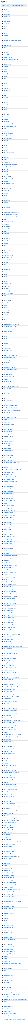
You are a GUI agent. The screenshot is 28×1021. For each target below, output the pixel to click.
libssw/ (5, 43)
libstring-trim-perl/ (7, 629)
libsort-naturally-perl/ (8, 887)
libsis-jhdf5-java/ (7, 195)
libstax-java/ (6, 288)
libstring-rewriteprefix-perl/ (9, 672)
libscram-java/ (6, 362)
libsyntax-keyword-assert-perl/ (10, 164)
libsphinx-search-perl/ (8, 851)
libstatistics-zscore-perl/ (9, 536)
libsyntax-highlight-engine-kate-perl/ (12, 40)
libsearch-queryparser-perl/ (10, 710)
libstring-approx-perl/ (8, 508)
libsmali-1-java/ (7, 966)
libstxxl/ (5, 305)
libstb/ (5, 319)
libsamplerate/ (7, 698)
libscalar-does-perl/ (8, 381)
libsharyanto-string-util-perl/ (10, 405)
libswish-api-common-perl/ (10, 810)
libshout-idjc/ (6, 190)
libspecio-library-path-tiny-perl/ (10, 59)
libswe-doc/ (6, 1008)
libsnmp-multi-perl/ (8, 894)
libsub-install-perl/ (7, 987)
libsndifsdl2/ (6, 279)
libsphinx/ (5, 655)
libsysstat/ (6, 95)
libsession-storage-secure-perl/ (11, 772)
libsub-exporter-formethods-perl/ (11, 677)
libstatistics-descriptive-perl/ (10, 653)
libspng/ (5, 85)
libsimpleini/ (6, 193)
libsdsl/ (5, 69)
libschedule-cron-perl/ (8, 441)
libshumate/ (6, 121)
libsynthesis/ (6, 269)
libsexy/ (5, 920)
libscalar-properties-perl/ (9, 787)
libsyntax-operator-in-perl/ (9, 465)
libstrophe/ (6, 112)
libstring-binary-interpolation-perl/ (11, 558)
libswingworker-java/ (8, 1006)
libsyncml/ (6, 956)
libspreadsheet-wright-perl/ (10, 593)
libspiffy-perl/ (6, 286)
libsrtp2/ (5, 107)
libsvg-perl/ (6, 782)
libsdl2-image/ (7, 167)
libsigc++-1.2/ (6, 989)
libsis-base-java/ (7, 90)
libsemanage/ (6, 21)
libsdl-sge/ (6, 233)
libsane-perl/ (6, 918)
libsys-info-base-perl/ (8, 353)
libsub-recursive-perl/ (8, 799)
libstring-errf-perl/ (7, 613)
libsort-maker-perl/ (8, 741)
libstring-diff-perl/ (7, 429)
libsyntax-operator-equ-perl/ (10, 217)
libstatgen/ (6, 114)
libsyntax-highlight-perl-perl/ (10, 407)
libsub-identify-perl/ (8, 980)
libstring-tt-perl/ (7, 825)
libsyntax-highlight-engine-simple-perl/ (12, 963)
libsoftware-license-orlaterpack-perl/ (12, 889)
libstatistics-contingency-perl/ (10, 686)
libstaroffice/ (6, 250)
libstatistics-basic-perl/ (9, 598)
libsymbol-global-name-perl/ (10, 644)
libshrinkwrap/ (7, 360)
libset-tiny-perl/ (7, 188)
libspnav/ (5, 102)
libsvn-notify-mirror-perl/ (9, 803)
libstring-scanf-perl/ (8, 624)
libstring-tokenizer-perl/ (9, 627)
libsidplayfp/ (6, 157)
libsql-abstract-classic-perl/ (10, 713)
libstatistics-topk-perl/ (8, 670)
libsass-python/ (7, 176)
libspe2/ (5, 1001)
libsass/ (5, 427)
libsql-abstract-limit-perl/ (9, 777)
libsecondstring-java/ (8, 875)
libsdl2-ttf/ (6, 171)
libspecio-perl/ (7, 364)
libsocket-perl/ (7, 200)
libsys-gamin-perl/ (7, 648)
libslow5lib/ (6, 23)
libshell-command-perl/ (9, 577)
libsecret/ (5, 119)
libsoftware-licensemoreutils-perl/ (11, 856)
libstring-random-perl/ (8, 748)
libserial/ (5, 116)
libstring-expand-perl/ (8, 615)
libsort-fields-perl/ (7, 419)
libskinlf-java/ (6, 870)
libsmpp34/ (6, 54)
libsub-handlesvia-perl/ (9, 255)
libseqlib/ (5, 100)
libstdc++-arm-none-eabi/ (9, 50)
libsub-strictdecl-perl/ (8, 472)
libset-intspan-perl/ (8, 775)
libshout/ (5, 307)
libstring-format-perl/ (8, 293)
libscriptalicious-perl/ (8, 567)
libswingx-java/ (7, 448)
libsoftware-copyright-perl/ (9, 417)
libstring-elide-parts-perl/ (9, 746)
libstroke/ (5, 322)
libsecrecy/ (6, 35)
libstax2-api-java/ (7, 291)
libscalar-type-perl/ (8, 178)
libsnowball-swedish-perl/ (9, 591)
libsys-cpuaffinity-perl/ (8, 491)
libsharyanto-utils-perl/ (9, 796)
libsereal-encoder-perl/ (9, 913)
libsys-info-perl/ (7, 858)
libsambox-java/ (7, 758)
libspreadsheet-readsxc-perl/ (10, 457)
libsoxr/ (5, 274)
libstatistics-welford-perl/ (9, 603)
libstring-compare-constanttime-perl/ (12, 410)
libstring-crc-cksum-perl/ (9, 345)
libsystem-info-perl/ (8, 133)
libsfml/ (5, 150)
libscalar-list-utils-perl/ (8, 329)
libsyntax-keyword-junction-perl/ (11, 462)
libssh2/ (5, 551)
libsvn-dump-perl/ (7, 751)
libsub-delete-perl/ (7, 350)
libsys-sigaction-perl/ (8, 424)
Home (3, 5)
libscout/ (5, 262)
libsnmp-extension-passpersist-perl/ (12, 842)
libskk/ (5, 26)
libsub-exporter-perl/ (8, 977)
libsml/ (5, 236)
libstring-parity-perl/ (8, 622)
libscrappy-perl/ (7, 839)
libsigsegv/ (6, 97)
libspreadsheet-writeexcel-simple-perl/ (12, 720)
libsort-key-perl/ (7, 503)
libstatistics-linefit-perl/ (9, 689)
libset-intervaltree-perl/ (9, 496)
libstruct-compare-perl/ (9, 706)
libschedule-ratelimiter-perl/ (10, 565)
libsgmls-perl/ (6, 574)
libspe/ (5, 295)
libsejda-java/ (6, 756)
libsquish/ (5, 314)
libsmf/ (5, 245)
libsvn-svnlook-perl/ (8, 830)
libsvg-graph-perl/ (7, 691)
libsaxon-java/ (6, 861)
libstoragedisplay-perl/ (8, 539)
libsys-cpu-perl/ (7, 489)
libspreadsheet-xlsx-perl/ (9, 546)
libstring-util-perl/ (7, 460)
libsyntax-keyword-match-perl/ (10, 214)
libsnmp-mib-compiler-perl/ (10, 789)
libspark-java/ (6, 1011)
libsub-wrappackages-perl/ (9, 765)
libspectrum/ (6, 226)
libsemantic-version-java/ (9, 658)
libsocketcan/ (6, 238)
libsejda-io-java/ (7, 760)
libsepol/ (5, 343)
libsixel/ (5, 83)
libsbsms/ (5, 243)
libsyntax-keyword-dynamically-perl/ (12, 469)
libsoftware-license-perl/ (9, 384)
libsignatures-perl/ (7, 474)
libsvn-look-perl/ (7, 863)
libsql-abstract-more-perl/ (9, 367)
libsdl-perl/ (6, 379)
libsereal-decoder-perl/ (9, 911)
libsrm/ (5, 209)
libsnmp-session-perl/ (8, 152)
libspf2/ (5, 128)
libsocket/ (5, 281)
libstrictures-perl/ (7, 992)
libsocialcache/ (7, 14)
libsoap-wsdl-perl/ (7, 739)
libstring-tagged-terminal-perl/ (10, 527)
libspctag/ (5, 298)
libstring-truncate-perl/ (8, 632)
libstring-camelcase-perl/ (9, 694)
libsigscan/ (6, 143)
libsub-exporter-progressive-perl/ (11, 994)
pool (13, 5)
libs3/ (4, 398)
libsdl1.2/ (5, 763)
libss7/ (5, 78)
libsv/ (4, 231)
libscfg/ (5, 47)
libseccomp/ (6, 16)
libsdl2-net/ (6, 169)
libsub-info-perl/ (7, 636)
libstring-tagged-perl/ (8, 531)
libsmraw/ (5, 31)
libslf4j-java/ (6, 396)
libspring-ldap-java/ (8, 949)
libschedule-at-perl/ (8, 374)
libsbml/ (5, 28)
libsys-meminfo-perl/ (8, 520)
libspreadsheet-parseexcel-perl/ (11, 541)
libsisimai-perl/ (7, 64)
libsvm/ (5, 391)
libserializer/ (6, 260)
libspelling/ (6, 202)
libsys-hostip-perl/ (7, 529)
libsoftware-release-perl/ (9, 849)
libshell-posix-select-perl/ (9, 582)
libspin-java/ (6, 453)
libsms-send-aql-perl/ (8, 586)
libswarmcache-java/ (8, 436)
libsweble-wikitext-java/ (9, 877)
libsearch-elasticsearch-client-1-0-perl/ (12, 734)
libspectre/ (6, 38)
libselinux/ (6, 11)
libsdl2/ (5, 159)
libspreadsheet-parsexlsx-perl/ (10, 205)
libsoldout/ (6, 66)
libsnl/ (5, 317)
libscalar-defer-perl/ (8, 682)
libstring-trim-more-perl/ (9, 827)
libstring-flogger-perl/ (8, 679)
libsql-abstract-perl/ (8, 780)
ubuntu (8, 5)
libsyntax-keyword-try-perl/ (9, 784)
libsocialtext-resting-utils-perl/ (10, 973)
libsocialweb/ (6, 942)
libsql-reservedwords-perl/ (9, 853)
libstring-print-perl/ (8, 221)
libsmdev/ (5, 140)
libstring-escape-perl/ (8, 985)
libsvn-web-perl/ (7, 422)
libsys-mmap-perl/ (7, 522)
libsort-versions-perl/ (8, 946)
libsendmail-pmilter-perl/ (9, 357)
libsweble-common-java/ (9, 753)
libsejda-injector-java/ (8, 908)
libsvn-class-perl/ (7, 832)
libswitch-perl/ (6, 834)
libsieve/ (5, 267)
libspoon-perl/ (6, 982)
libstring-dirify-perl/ (8, 610)
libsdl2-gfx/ (6, 174)
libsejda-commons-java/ (9, 768)
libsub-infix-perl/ (7, 388)
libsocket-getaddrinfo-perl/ (10, 434)
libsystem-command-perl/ (9, 667)
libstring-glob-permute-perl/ (10, 822)
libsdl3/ (5, 9)
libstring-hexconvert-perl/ (9, 155)
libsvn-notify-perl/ (7, 717)
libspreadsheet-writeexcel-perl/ (11, 596)
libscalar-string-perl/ (8, 512)
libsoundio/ (6, 312)
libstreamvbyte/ (7, 300)
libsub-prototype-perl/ (8, 479)
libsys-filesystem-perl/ (8, 903)
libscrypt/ (5, 181)
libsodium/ (6, 923)
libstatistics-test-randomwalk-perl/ (11, 696)
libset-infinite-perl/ (7, 570)
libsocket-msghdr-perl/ (9, 500)
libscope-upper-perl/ (8, 517)
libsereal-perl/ (6, 560)
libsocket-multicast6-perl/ (9, 477)
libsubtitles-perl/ (7, 801)
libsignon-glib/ (6, 310)
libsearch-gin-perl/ (7, 791)
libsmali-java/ (6, 660)
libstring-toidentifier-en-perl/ (10, 708)
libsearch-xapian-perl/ (8, 183)
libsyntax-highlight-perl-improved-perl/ (12, 646)
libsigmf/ (5, 338)
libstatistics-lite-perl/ (8, 892)
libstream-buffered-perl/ (9, 605)
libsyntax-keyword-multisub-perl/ (11, 324)
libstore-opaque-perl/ (8, 505)
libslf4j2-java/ (6, 412)
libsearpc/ (5, 186)
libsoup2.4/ (6, 74)
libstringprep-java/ (7, 431)
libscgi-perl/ (6, 732)
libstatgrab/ (6, 271)
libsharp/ (5, 276)
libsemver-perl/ (7, 703)
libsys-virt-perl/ (7, 45)
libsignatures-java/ (8, 873)
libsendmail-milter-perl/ (9, 493)
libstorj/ (5, 109)
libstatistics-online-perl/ (9, 601)
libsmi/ (5, 264)
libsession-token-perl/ (8, 376)
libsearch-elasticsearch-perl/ (10, 555)
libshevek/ (6, 958)
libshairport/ (6, 553)
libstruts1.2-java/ (7, 968)
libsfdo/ (5, 336)
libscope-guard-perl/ (8, 837)
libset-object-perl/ (7, 331)
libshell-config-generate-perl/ (10, 737)
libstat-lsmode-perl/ (8, 455)
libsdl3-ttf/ (6, 81)
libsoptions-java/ (7, 131)
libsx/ (4, 219)
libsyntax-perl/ (6, 372)
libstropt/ (5, 252)
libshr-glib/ (6, 997)
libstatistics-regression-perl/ (10, 882)
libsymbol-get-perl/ (8, 548)
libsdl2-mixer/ (6, 162)
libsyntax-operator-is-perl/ (9, 326)
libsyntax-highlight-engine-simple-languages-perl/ (15, 999)
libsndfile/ (5, 147)
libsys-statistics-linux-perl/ (9, 729)
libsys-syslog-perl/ (7, 932)
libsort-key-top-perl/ (8, 124)
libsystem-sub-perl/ (8, 57)
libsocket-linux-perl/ (8, 498)
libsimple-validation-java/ (9, 896)
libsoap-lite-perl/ (7, 663)
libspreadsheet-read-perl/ (9, 126)
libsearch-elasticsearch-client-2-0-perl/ (12, 901)
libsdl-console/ (7, 930)
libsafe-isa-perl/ (7, 283)
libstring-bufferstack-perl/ (9, 608)
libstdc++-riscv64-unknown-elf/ (11, 62)
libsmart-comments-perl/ (9, 584)
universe (17, 5)
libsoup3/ (5, 52)
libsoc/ (5, 915)
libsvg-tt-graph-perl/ (8, 727)
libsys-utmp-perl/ (7, 524)
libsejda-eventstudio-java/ (9, 770)
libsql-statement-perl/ (8, 906)
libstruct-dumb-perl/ (8, 348)
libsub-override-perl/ (8, 534)
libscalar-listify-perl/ (8, 562)
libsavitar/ (5, 19)
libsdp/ (5, 970)
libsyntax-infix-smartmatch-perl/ (11, 212)
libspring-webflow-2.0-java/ (10, 954)
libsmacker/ (6, 240)
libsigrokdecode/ (7, 138)
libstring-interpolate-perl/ (9, 884)
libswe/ (5, 93)
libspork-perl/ (6, 1004)
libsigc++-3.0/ (6, 446)
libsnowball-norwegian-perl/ (10, 589)
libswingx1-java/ (7, 1016)
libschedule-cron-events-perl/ (10, 725)
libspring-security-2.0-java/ (9, 951)
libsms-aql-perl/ (7, 415)
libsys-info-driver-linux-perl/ (10, 355)
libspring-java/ (6, 207)
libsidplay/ (6, 229)
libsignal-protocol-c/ (8, 302)
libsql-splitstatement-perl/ (9, 744)
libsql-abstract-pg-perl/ (9, 880)
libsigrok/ (5, 71)
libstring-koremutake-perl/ (9, 617)
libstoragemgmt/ (7, 944)
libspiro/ (5, 105)
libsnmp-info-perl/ (7, 198)
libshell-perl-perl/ (7, 846)
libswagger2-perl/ (7, 937)
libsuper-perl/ (6, 808)
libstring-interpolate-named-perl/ (11, 386)
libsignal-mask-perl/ (8, 467)
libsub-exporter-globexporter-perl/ (11, 634)
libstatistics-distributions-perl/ (10, 369)
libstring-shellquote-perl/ (9, 939)
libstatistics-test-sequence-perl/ (11, 820)
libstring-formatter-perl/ (9, 675)
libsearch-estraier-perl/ (9, 975)
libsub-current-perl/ (8, 925)
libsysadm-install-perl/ (8, 813)
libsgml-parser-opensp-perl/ (10, 481)
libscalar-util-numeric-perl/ (9, 515)
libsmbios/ (6, 393)
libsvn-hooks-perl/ (7, 641)
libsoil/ (5, 76)
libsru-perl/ (6, 815)
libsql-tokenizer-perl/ (8, 899)
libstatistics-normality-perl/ (10, 818)
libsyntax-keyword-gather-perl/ (10, 701)
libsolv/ (5, 33)
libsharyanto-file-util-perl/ (9, 844)
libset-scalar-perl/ (7, 794)
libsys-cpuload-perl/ (8, 403)
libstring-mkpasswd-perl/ (9, 620)
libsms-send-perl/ (7, 651)
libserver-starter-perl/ (8, 684)
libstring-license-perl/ (8, 665)
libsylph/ (5, 248)
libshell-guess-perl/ (8, 443)
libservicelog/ (6, 935)
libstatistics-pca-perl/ (8, 927)
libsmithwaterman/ (8, 257)
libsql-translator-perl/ (8, 450)
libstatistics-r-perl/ (7, 543)
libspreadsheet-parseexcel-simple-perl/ (13, 806)
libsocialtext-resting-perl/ (9, 1013)
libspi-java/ (6, 865)
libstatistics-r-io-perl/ (8, 868)
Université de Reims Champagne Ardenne (17, 1019)
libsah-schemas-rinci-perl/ (9, 722)
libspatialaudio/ (7, 334)
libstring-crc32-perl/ (8, 484)
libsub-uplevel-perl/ (8, 639)
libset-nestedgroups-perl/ (9, 572)
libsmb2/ (5, 341)
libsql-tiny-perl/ (7, 715)
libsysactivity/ (6, 961)
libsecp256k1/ (7, 224)
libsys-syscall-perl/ (8, 400)
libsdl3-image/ (7, 136)
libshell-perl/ (6, 579)
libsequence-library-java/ (9, 438)
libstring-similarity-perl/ (9, 486)
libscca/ (5, 145)
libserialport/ (6, 88)
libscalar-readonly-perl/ (9, 510)
